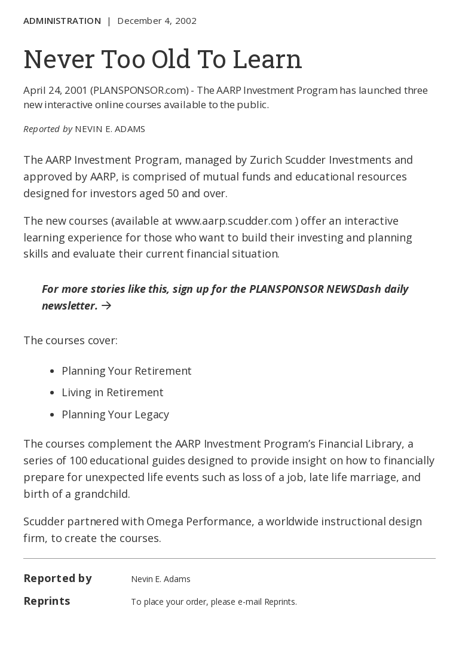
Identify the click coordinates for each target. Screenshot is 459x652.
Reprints (279, 601)
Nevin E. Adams (110, 128)
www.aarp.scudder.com (233, 220)
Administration (62, 20)
